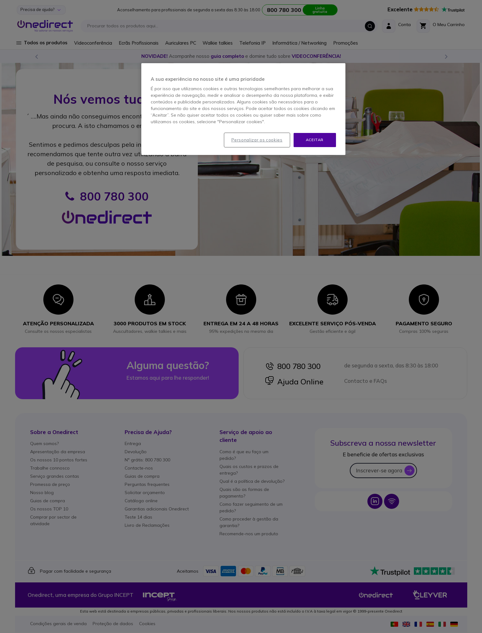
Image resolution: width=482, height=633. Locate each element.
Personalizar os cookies (257, 139)
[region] (243, 109)
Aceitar (314, 139)
